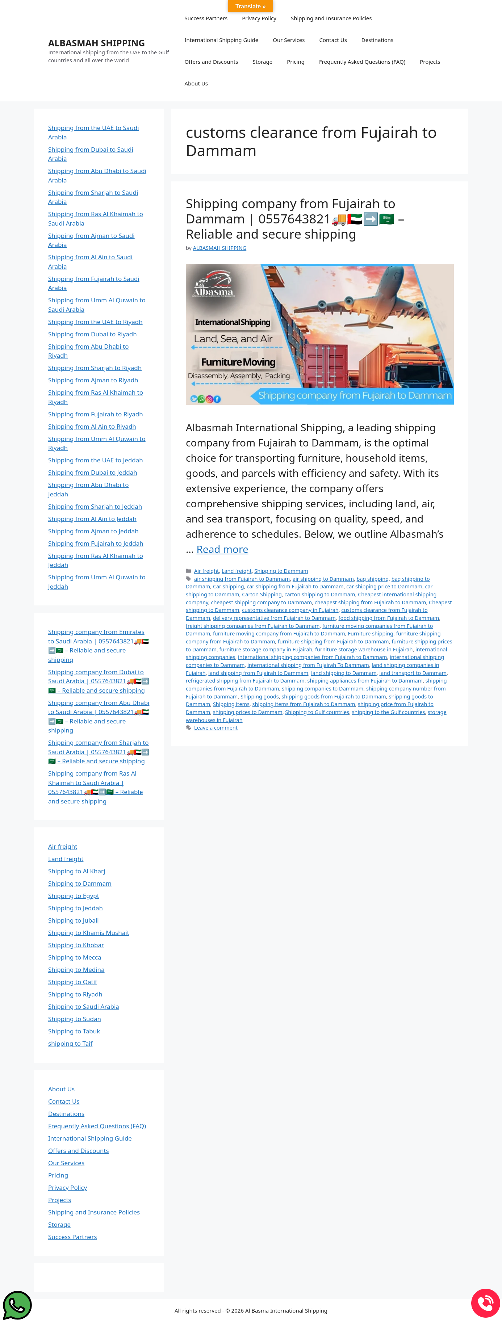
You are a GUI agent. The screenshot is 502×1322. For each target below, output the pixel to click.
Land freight (237, 570)
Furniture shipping (370, 633)
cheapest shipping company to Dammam (261, 602)
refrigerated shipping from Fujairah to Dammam (245, 680)
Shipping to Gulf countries (317, 712)
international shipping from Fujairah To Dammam (308, 665)
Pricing (296, 61)
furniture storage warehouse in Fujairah (364, 649)
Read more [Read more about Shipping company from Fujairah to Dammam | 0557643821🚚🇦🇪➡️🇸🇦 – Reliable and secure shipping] (222, 549)
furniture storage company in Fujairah (266, 649)
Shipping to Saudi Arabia (83, 1006)
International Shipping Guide (221, 39)
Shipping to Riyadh (75, 994)
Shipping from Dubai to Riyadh (92, 334)
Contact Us (333, 39)
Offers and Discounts (211, 61)
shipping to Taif (70, 1043)
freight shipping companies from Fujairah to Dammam (252, 625)
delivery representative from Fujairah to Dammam (274, 617)
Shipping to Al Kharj (76, 871)
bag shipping (373, 578)
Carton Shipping (262, 594)
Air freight (206, 570)
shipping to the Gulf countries (388, 712)
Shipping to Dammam (281, 570)
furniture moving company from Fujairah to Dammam (279, 633)
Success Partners (205, 18)
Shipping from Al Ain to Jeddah (92, 519)
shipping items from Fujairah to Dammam (303, 704)
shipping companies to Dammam (322, 688)
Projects (430, 61)
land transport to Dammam (413, 673)
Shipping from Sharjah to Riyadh (95, 368)
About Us (196, 83)
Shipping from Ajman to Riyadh (93, 380)
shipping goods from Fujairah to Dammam (333, 696)
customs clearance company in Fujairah (290, 610)
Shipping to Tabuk (74, 1031)
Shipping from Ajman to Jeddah (93, 531)
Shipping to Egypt (73, 895)
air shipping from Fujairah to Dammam (242, 578)
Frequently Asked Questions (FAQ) (362, 61)
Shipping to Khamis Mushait (88, 932)
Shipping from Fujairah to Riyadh (95, 414)
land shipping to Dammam (344, 673)
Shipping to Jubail (73, 920)
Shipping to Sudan (74, 1019)
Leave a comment (216, 727)
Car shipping (228, 586)
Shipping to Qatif (72, 982)
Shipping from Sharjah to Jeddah (95, 506)
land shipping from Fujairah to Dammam (258, 673)
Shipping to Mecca (74, 957)
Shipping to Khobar (76, 945)
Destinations (377, 39)
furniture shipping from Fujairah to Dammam (333, 641)
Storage (262, 61)
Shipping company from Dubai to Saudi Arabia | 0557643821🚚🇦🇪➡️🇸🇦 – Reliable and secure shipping (98, 681)
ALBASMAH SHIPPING (96, 43)
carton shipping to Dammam (319, 594)
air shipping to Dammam (323, 578)
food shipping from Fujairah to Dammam (388, 617)
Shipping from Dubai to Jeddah (92, 472)
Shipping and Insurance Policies (331, 18)
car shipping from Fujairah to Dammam (295, 586)
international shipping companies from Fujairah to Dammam (312, 657)
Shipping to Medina (76, 969)
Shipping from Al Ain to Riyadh (92, 426)
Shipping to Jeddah (75, 908)
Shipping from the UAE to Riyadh (95, 322)
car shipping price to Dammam (384, 586)
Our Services (289, 39)
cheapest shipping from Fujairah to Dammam (370, 602)
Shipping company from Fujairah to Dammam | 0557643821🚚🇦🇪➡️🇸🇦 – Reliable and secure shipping (295, 218)
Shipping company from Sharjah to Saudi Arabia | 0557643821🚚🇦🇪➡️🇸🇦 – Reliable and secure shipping (98, 751)
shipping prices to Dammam (248, 712)
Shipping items (231, 704)
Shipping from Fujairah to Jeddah (95, 543)
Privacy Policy (259, 18)
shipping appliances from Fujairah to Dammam (365, 680)
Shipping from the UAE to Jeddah (95, 460)
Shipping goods (259, 696)
